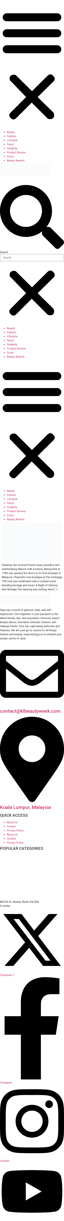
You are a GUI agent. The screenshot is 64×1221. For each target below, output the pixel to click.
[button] (32, 65)
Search (4, 252)
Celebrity (12, 148)
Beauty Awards (16, 160)
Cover (10, 156)
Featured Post (8, 882)
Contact (11, 826)
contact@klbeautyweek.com (30, 711)
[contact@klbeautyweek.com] (32, 704)
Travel (10, 144)
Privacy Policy (15, 830)
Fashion (11, 136)
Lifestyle (12, 140)
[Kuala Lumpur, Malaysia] (32, 801)
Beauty (11, 132)
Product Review (16, 152)
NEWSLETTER (6, 179)
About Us (12, 822)
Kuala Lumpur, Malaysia (25, 807)
